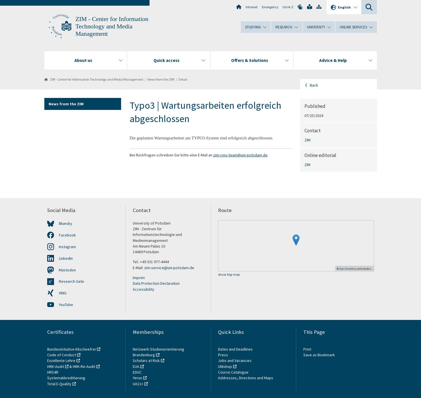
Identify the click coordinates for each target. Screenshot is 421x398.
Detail (183, 79)
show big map (229, 274)
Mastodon (67, 270)
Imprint (139, 277)
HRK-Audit (55, 366)
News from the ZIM (161, 79)
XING (63, 293)
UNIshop (225, 366)
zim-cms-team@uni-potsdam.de (240, 155)
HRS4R (52, 372)
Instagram (67, 246)
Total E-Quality (59, 383)
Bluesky (65, 223)
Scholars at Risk (146, 360)
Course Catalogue (233, 372)
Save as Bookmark (319, 354)
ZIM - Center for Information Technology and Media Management (112, 26)
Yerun (137, 377)
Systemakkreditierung (66, 377)
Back (314, 85)
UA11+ (138, 383)
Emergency (270, 7)
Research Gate (71, 281)
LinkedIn (66, 258)
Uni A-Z (288, 7)
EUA (136, 366)
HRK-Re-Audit (84, 366)
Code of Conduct (61, 354)
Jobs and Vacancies (235, 360)
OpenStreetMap (347, 268)
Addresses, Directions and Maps (245, 377)
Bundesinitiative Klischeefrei (71, 349)
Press (223, 354)
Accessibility (143, 289)
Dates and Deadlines (235, 349)
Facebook (67, 235)
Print (307, 349)
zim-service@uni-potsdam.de (169, 267)
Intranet (252, 7)
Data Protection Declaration (156, 283)
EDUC (137, 372)
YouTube (66, 304)
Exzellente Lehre (61, 360)
